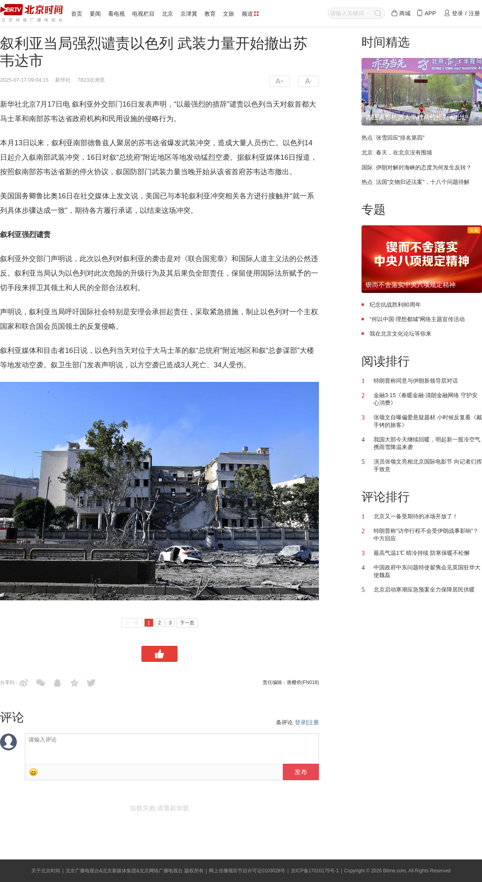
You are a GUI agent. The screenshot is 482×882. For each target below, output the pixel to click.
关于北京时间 (45, 871)
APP (426, 13)
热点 (367, 137)
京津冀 (188, 13)
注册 (313, 722)
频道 (250, 13)
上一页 (132, 623)
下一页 (187, 623)
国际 (367, 167)
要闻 (95, 13)
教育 (210, 13)
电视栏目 (143, 13)
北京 (167, 13)
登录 (300, 722)
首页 (76, 13)
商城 (401, 13)
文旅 (228, 13)
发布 (300, 772)
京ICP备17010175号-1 (315, 871)
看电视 (116, 13)
